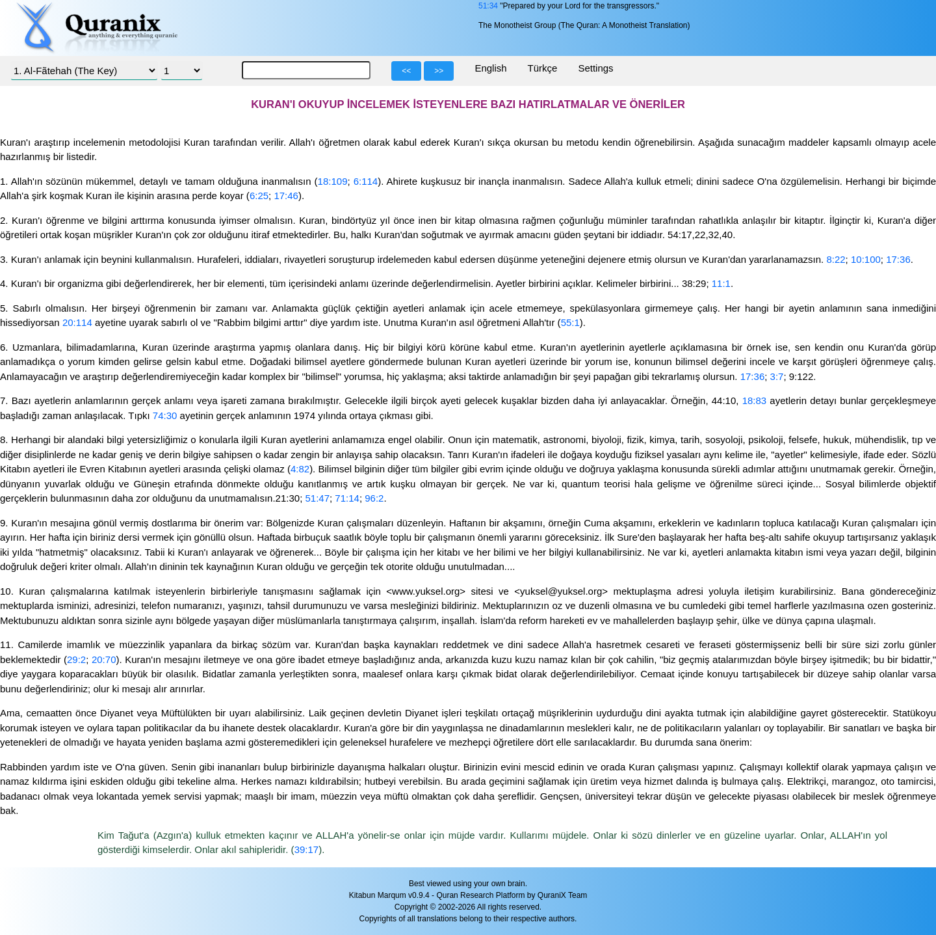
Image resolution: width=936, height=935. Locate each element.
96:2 (374, 498)
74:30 (165, 415)
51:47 (317, 498)
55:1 (570, 322)
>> (438, 70)
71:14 (347, 498)
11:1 (721, 283)
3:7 (777, 376)
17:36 (898, 259)
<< (406, 70)
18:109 (333, 181)
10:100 (866, 259)
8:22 (835, 259)
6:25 (259, 195)
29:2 (76, 659)
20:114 (77, 322)
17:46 (286, 195)
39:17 (306, 849)
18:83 (754, 400)
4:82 (300, 468)
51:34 (488, 5)
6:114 (366, 181)
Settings (595, 68)
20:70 (104, 659)
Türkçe (543, 68)
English (490, 68)
